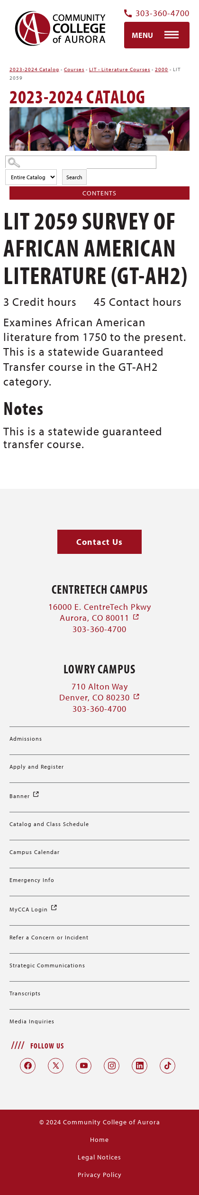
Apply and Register (36, 766)
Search (74, 177)
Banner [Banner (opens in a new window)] (24, 796)
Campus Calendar (34, 851)
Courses (74, 69)
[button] (99, 542)
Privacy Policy (100, 1174)
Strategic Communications (47, 965)
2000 (161, 69)
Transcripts (25, 993)
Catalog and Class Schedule (49, 823)
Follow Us (47, 1045)
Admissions (25, 738)
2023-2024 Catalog (34, 69)
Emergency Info (31, 879)
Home (99, 1139)
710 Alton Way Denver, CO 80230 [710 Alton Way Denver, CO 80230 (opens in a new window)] (99, 692)
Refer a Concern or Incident (49, 937)
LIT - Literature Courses (119, 69)
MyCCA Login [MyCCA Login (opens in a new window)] (33, 909)
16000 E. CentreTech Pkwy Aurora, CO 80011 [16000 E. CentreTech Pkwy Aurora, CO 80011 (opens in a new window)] (99, 612)
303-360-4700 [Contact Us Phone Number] (157, 13)
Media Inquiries (31, 1021)
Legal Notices (99, 1157)
